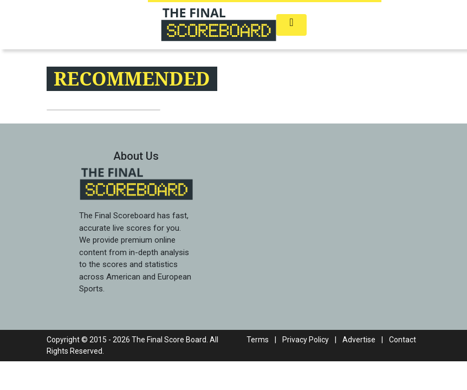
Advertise (358, 339)
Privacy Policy (305, 339)
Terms (258, 339)
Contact (402, 339)
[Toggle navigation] (291, 25)
